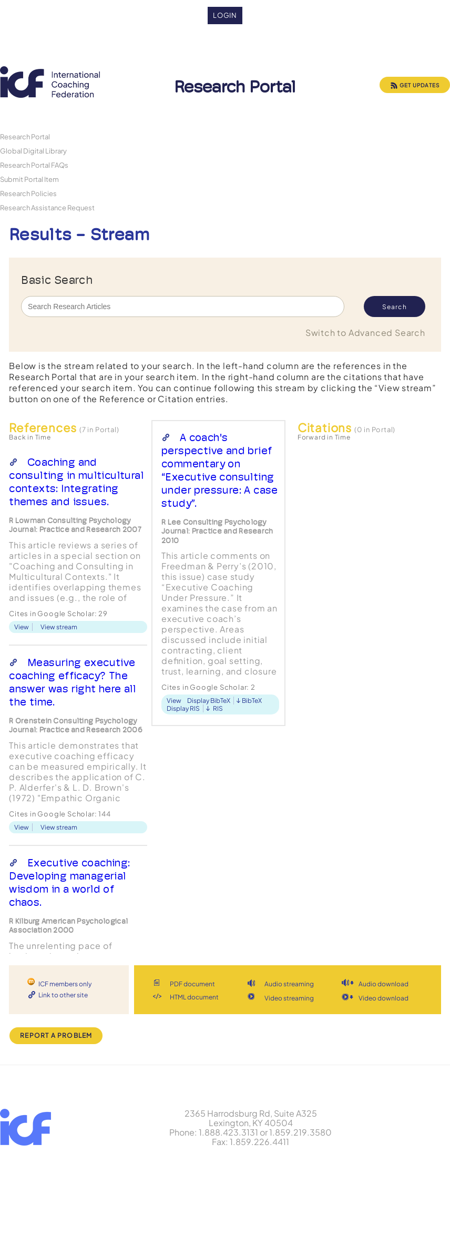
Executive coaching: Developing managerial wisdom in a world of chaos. (69, 882)
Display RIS (183, 708)
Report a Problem (56, 1035)
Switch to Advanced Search (365, 332)
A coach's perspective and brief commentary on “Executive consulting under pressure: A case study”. (219, 470)
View (21, 627)
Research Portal (25, 136)
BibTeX (252, 700)
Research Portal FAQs (34, 164)
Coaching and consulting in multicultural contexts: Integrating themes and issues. (76, 482)
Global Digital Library (33, 150)
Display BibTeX (208, 700)
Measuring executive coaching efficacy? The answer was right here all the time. (72, 682)
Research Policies (28, 193)
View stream (58, 627)
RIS (218, 708)
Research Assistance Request (47, 207)
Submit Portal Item (29, 179)
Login (225, 15)
